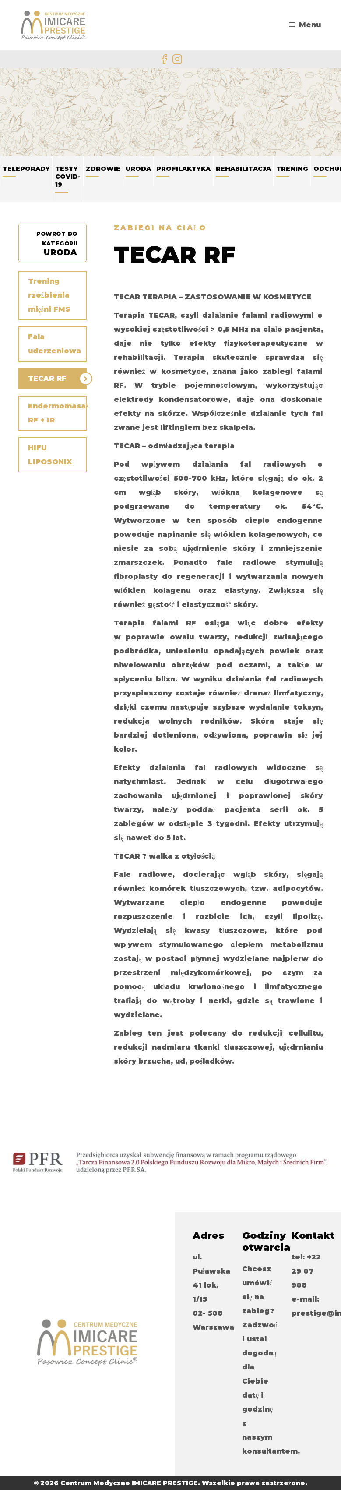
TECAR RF (47, 378)
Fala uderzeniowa (54, 344)
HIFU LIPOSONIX (50, 454)
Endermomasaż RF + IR (57, 413)
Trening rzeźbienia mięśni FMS (49, 295)
